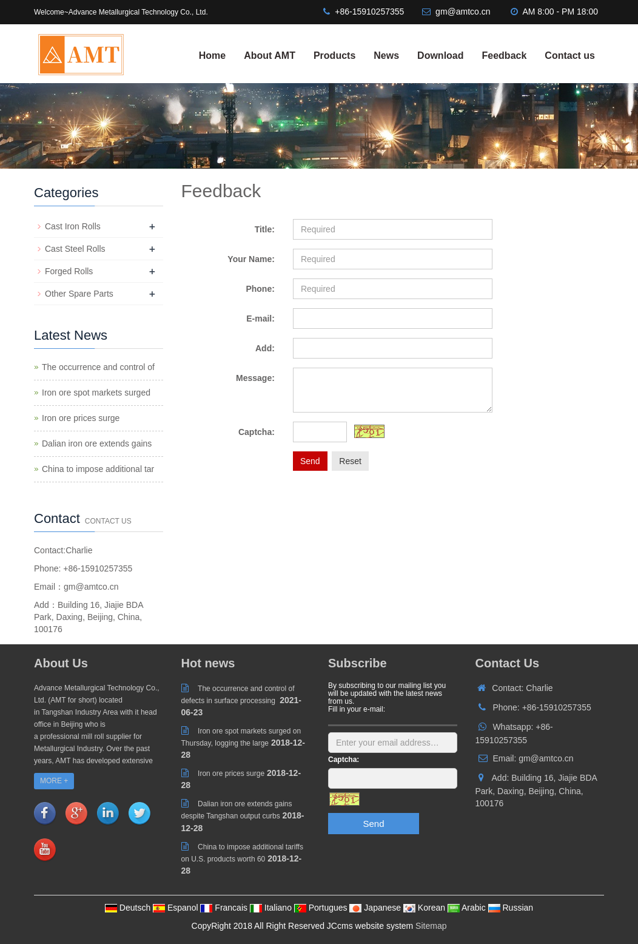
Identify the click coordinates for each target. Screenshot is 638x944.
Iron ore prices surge (80, 418)
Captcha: (256, 432)
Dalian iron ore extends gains (97, 443)
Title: (265, 229)
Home (212, 55)
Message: (255, 378)
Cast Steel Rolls (75, 249)
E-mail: (260, 318)
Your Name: (251, 259)
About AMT (269, 55)
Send (310, 461)
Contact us (570, 55)
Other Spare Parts (79, 293)
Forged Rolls (69, 271)
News (386, 55)
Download (440, 55)
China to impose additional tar (98, 469)
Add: (265, 348)
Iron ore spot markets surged (96, 392)
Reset (350, 461)
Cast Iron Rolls (73, 226)
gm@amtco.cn (462, 11)
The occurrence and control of (98, 367)
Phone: (260, 289)
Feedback (504, 55)
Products (334, 55)
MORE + (54, 781)
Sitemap (430, 926)
